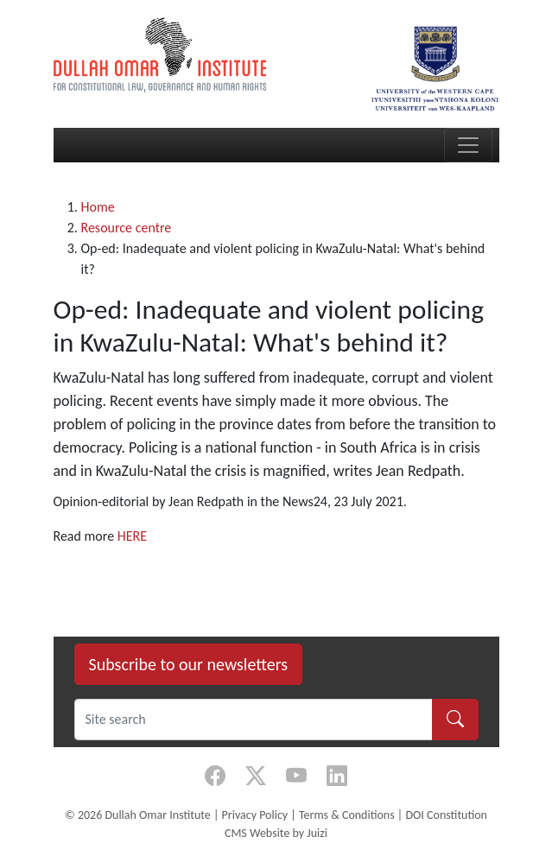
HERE (132, 536)
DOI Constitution (445, 815)
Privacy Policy (255, 815)
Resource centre (126, 227)
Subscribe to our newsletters (189, 664)
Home (98, 207)
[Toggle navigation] (468, 145)
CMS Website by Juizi (276, 833)
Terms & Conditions (347, 815)
